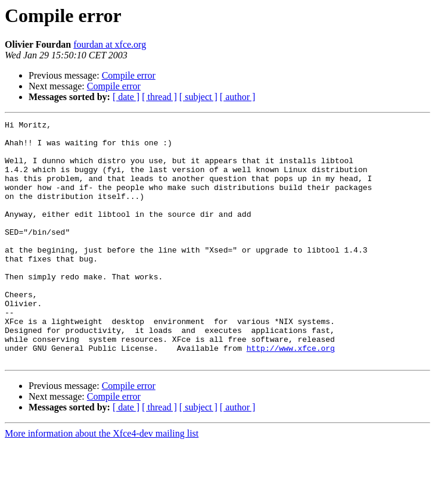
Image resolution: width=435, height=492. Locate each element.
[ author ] (238, 97)
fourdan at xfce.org (109, 44)
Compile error (129, 75)
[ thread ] (159, 97)
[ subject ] (198, 97)
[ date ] (126, 97)
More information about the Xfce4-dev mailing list (101, 482)
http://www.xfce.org (291, 394)
